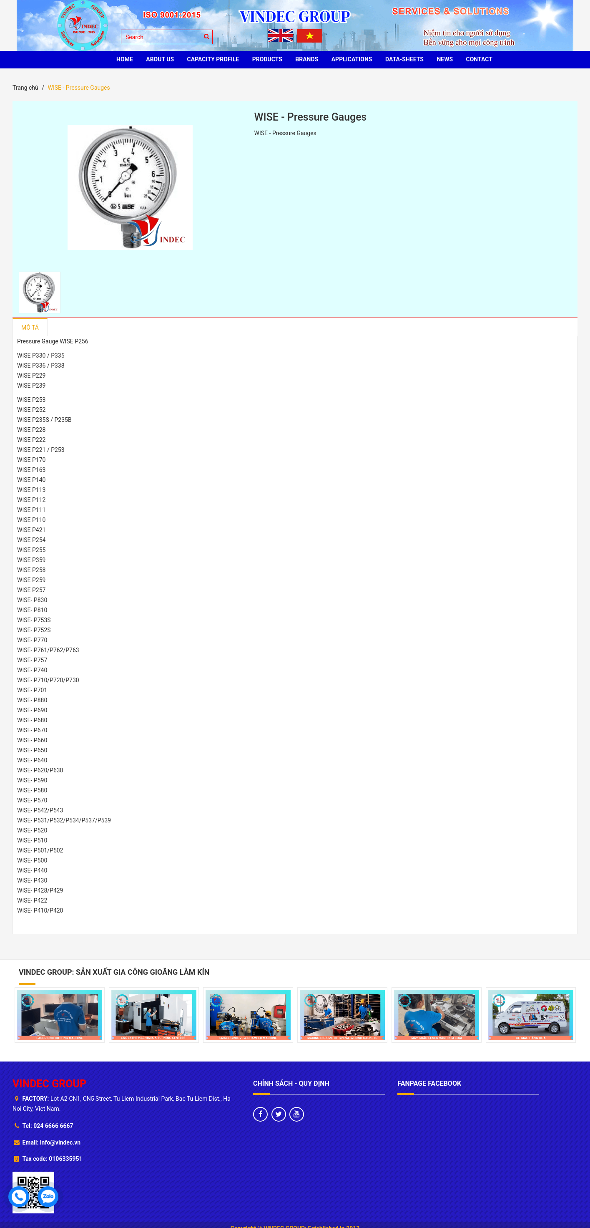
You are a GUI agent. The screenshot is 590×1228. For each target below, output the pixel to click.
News (445, 59)
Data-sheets (404, 59)
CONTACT (479, 59)
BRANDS (306, 59)
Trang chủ (25, 87)
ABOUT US (160, 59)
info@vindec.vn (60, 1142)
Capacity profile (213, 59)
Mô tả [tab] (30, 327)
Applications (351, 59)
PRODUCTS (267, 59)
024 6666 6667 (53, 1125)
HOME (124, 59)
